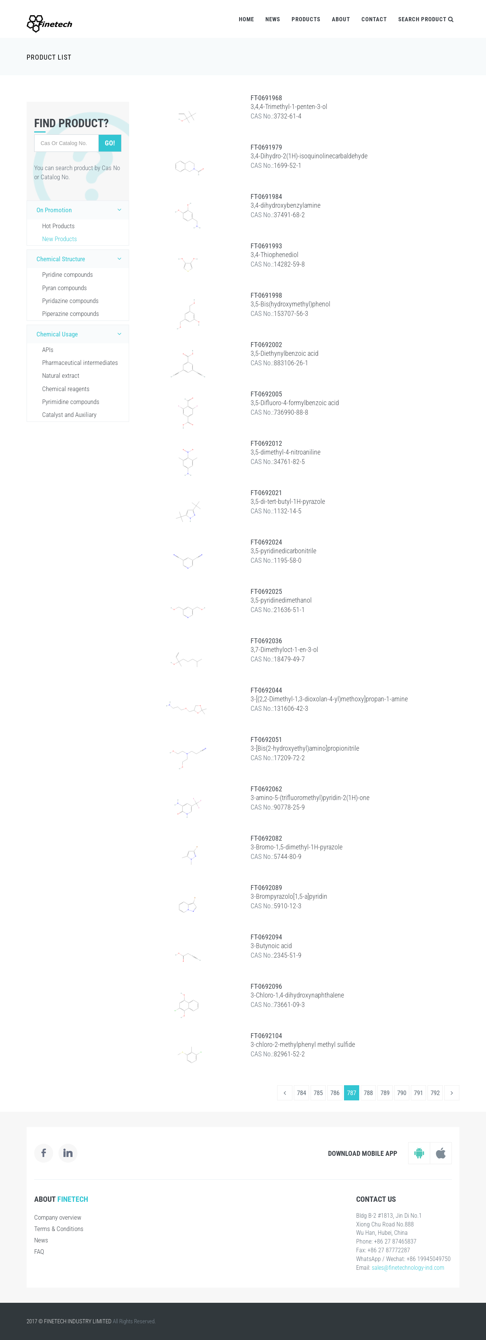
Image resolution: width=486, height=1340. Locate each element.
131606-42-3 (291, 708)
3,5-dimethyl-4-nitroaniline (285, 452)
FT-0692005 (266, 394)
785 (318, 1093)
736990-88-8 (291, 412)
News (272, 19)
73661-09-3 (289, 1005)
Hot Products (58, 226)
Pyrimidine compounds (70, 402)
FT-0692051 (266, 739)
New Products (59, 239)
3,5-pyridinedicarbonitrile (283, 551)
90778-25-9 (289, 807)
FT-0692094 (266, 937)
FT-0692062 (266, 789)
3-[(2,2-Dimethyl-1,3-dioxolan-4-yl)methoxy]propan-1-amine (329, 699)
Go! (110, 143)
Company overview (57, 1217)
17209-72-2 (289, 758)
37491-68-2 (289, 215)
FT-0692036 (266, 641)
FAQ (39, 1251)
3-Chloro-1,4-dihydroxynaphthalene (297, 995)
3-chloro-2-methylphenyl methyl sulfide (303, 1044)
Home (246, 19)
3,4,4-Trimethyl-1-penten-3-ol (289, 106)
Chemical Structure (80, 258)
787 (351, 1093)
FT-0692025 (266, 591)
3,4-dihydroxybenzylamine (285, 205)
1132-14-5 (287, 511)
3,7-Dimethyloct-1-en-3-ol (284, 649)
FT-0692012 (266, 443)
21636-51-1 (289, 610)
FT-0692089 (266, 888)
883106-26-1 (291, 363)
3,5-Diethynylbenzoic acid (285, 353)
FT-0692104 (266, 1036)
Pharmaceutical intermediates (80, 362)
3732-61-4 (287, 116)
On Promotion (80, 209)
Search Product (426, 19)
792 (435, 1093)
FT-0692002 (266, 345)
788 (368, 1093)
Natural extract (60, 375)
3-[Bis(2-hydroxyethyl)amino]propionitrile (305, 748)
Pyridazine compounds (70, 301)
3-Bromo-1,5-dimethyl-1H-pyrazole (296, 847)
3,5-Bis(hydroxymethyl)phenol (290, 304)
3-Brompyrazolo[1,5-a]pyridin (289, 896)
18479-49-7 (289, 659)
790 (401, 1093)
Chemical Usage (80, 333)
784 (301, 1093)
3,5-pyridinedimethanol (281, 600)
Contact (374, 19)
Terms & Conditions (59, 1229)
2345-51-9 (287, 955)
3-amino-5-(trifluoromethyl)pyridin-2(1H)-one (310, 798)
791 (418, 1093)
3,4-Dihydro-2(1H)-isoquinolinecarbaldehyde (309, 156)
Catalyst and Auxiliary (69, 414)
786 (334, 1093)
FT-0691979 (266, 147)
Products (306, 19)
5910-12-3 (287, 906)
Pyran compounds (64, 288)
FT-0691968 (266, 98)
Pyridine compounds (67, 274)
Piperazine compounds (70, 313)
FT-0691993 (266, 246)
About (341, 19)
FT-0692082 (266, 838)
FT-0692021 (266, 493)
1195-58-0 (287, 560)
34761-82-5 (289, 462)
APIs (48, 350)
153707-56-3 (291, 313)
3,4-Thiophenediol (274, 255)
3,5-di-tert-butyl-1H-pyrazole (288, 501)
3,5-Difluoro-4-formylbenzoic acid (295, 403)
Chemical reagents (66, 389)
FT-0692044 (266, 690)
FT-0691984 (266, 196)
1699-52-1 (287, 165)
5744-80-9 (287, 856)
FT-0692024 (266, 542)
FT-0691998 (266, 295)
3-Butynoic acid (271, 946)
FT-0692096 (266, 986)
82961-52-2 (289, 1054)
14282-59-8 (289, 264)
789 (385, 1093)
